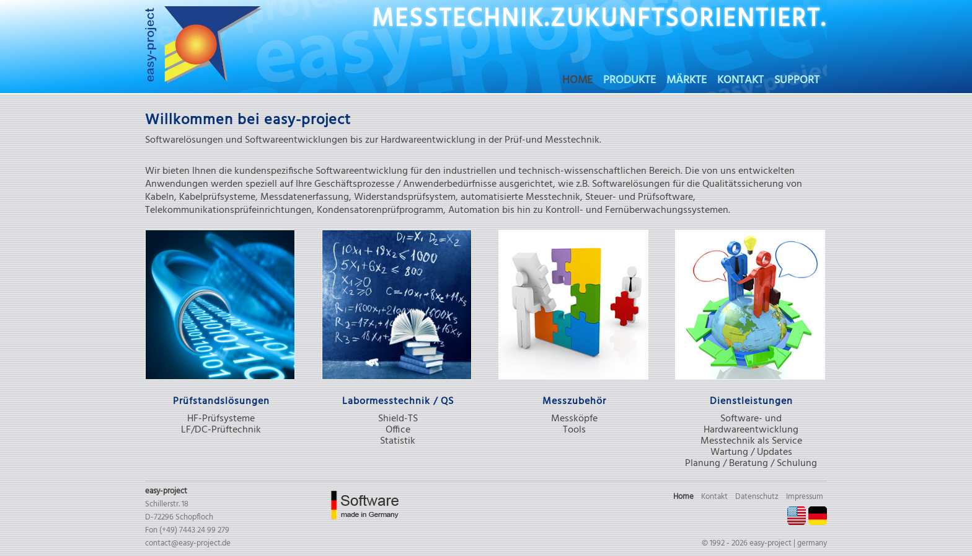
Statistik (397, 441)
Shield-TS (398, 418)
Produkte (629, 81)
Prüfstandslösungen (221, 401)
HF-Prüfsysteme (221, 418)
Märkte (686, 81)
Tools (574, 430)
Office (398, 430)
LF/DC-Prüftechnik (221, 430)
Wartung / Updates (751, 452)
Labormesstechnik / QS (398, 401)
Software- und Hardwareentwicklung (751, 424)
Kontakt (740, 81)
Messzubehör (574, 401)
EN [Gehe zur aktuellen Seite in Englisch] (796, 515)
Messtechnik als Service (751, 441)
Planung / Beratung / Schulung (751, 463)
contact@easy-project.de (188, 543)
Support (797, 81)
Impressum (804, 496)
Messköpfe (574, 418)
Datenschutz (757, 496)
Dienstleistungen (751, 401)
